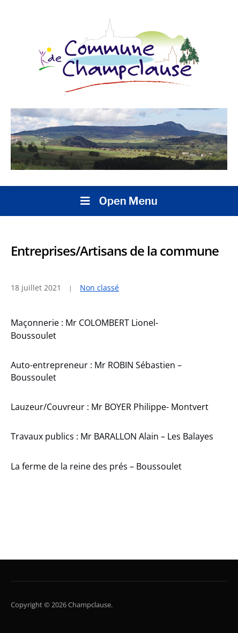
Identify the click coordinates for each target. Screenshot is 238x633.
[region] (119, 139)
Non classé (99, 287)
